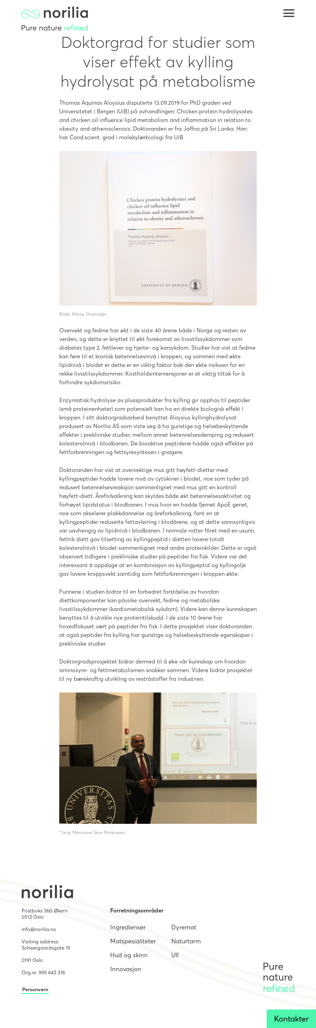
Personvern (35, 989)
